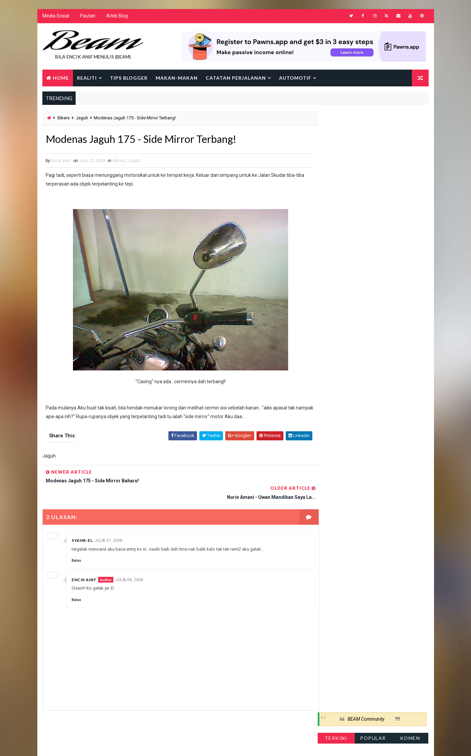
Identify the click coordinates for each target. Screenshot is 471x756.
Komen (410, 139)
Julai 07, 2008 (108, 525)
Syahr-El (82, 525)
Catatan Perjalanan (236, 78)
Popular (373, 139)
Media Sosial (55, 16)
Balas (76, 546)
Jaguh (82, 118)
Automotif (295, 78)
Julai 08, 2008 (129, 564)
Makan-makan (177, 78)
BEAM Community (366, 120)
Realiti (87, 78)
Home (61, 78)
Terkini (336, 139)
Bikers (63, 118)
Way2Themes (100, 744)
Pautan (87, 16)
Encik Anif (84, 564)
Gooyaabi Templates (172, 744)
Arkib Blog (117, 16)
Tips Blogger (129, 78)
